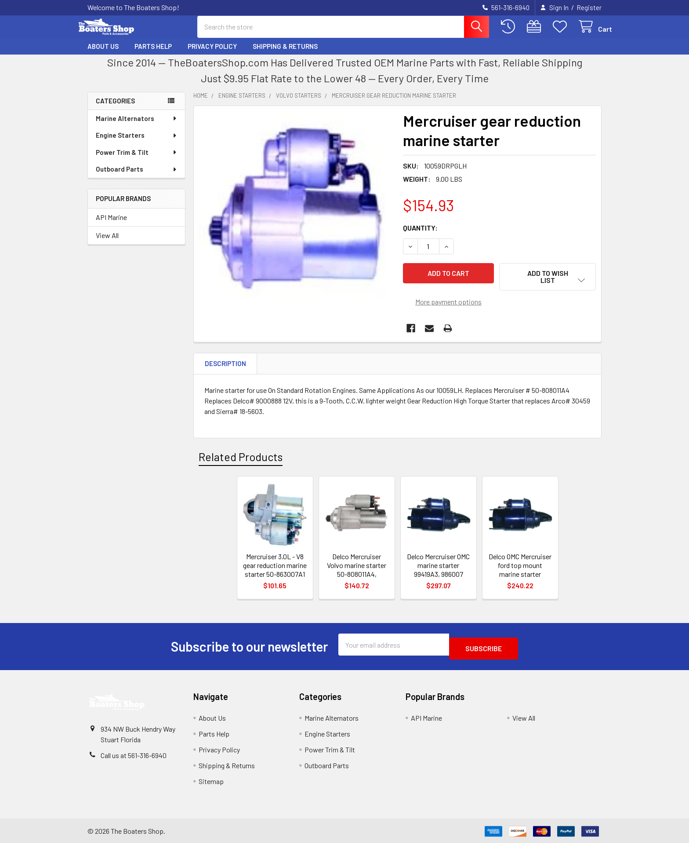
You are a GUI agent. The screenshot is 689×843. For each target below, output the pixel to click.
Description (225, 366)
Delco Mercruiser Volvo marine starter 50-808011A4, (356, 568)
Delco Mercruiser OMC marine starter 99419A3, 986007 (438, 568)
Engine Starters (137, 143)
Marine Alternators (137, 126)
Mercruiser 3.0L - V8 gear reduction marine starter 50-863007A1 (275, 568)
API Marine (111, 225)
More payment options (448, 304)
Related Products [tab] (241, 459)
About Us (103, 54)
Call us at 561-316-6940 (134, 754)
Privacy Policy (212, 54)
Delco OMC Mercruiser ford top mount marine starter (520, 568)
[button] (547, 284)
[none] (295, 216)
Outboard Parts (137, 177)
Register (589, 7)
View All (107, 243)
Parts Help (153, 54)
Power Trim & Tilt (137, 160)
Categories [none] (115, 109)
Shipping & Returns (285, 54)
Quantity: (420, 235)
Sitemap (211, 780)
